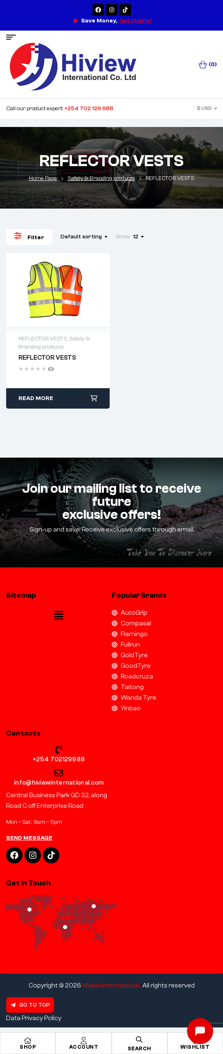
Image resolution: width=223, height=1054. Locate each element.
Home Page (43, 178)
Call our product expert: (59, 108)
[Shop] (28, 1040)
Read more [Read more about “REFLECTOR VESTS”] (35, 398)
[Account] (83, 1040)
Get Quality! (135, 21)
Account (84, 1047)
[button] (59, 616)
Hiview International (110, 985)
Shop (28, 1047)
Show (122, 236)
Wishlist (194, 1047)
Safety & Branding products (101, 178)
